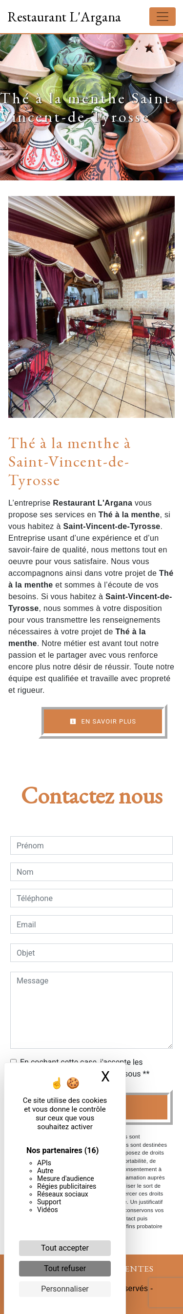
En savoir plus (103, 721)
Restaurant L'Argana (64, 16)
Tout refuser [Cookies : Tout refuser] (65, 1268)
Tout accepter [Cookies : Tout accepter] (65, 1248)
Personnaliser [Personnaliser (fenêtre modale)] (65, 1289)
